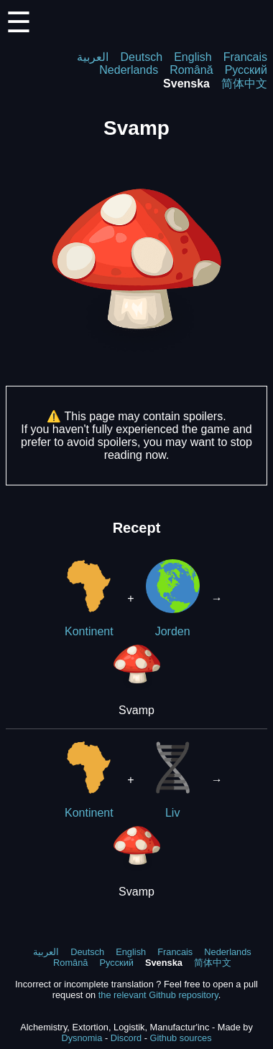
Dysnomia (81, 1038)
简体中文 (244, 83)
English (192, 57)
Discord (126, 1038)
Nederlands (128, 70)
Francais (245, 57)
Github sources (180, 1038)
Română (191, 70)
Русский (246, 70)
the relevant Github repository (158, 994)
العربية (92, 57)
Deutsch (141, 57)
